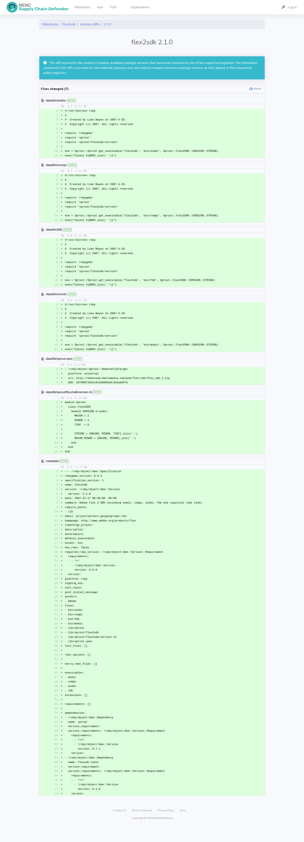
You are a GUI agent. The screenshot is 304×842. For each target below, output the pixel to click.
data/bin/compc (56, 166)
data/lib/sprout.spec (59, 364)
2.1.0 (107, 24)
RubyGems (50, 24)
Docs (183, 826)
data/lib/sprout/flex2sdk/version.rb (69, 397)
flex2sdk (69, 24)
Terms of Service (142, 826)
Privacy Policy (166, 826)
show (257, 89)
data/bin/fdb (54, 232)
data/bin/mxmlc (56, 298)
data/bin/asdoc (56, 100)
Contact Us (120, 826)
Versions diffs (89, 24)
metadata (52, 468)
